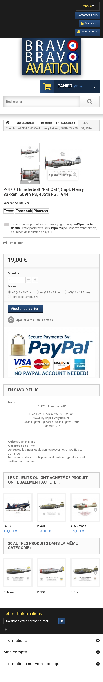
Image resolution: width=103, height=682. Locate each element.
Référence (10, 203)
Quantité (13, 273)
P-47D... (42, 526)
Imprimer (16, 242)
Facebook (24, 211)
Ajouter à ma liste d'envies (34, 320)
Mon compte (15, 652)
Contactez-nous (87, 15)
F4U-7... (8, 526)
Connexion (89, 23)
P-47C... (75, 591)
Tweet (9, 211)
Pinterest (41, 211)
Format (13, 286)
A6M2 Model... (80, 526)
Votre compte (87, 32)
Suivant (30, 182)
